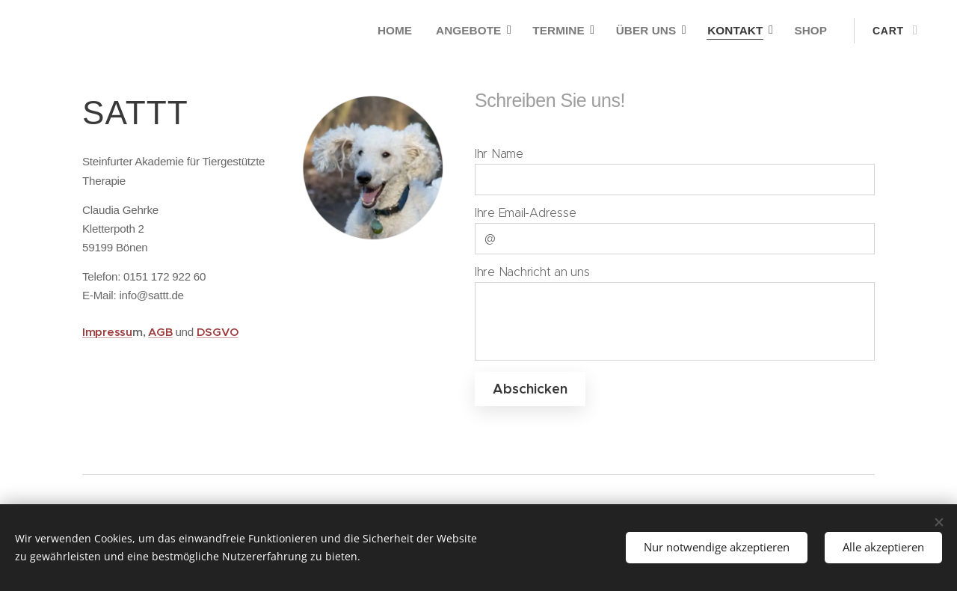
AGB (160, 332)
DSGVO (218, 332)
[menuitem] (406, 30)
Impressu (107, 332)
